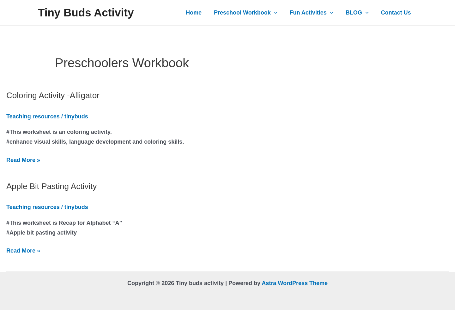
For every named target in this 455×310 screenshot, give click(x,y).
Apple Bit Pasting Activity (51, 186)
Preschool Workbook (249, 12)
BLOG (358, 12)
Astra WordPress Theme (295, 283)
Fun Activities (314, 12)
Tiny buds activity (86, 12)
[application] (277, 12)
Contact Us (396, 12)
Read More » (23, 160)
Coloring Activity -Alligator (53, 95)
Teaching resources (33, 116)
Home (198, 12)
